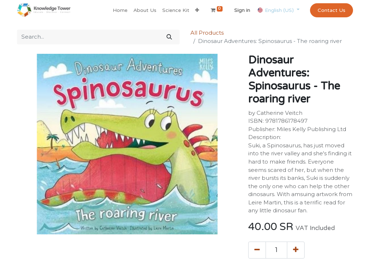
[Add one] (296, 250)
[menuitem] (120, 10)
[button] (197, 10)
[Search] (169, 37)
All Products (207, 32)
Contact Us (331, 10)
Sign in (242, 10)
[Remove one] (257, 250)
